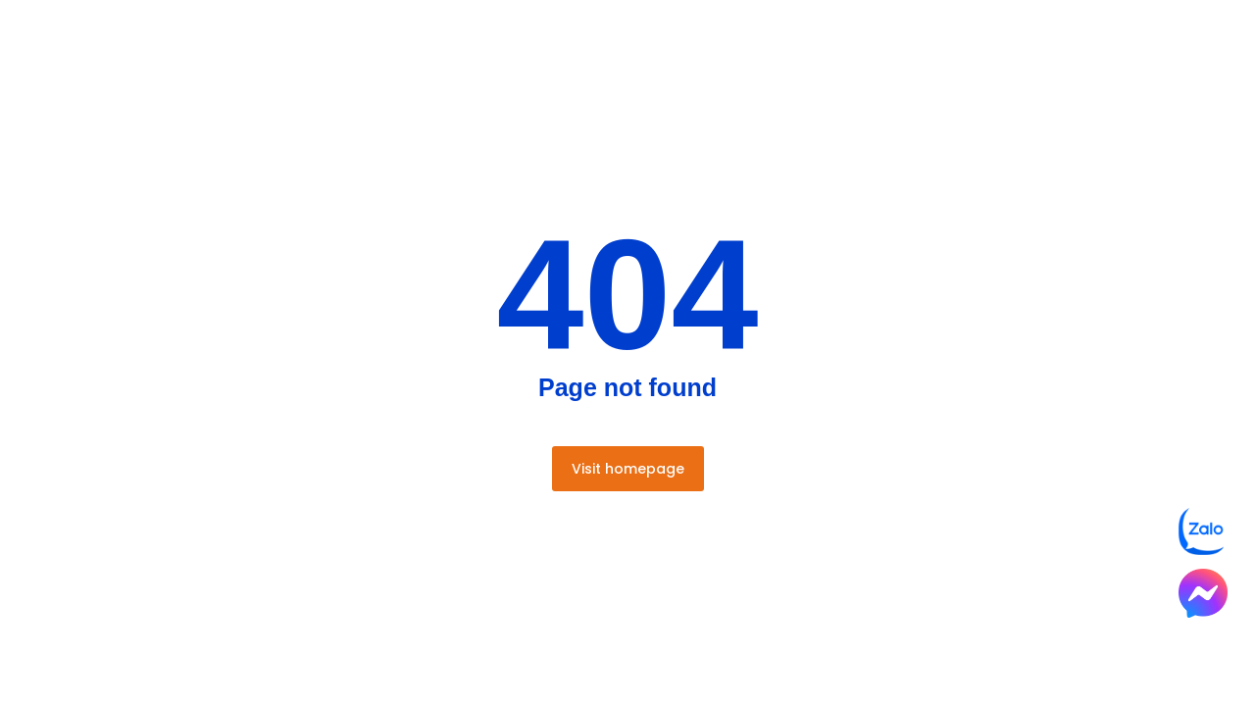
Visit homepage (628, 469)
